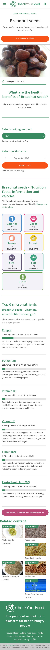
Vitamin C (8, 421)
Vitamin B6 (9, 391)
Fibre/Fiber (9, 452)
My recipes (37, 636)
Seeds (34, 13)
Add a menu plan (22, 636)
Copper (6, 330)
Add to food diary (25, 38)
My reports (19, 639)
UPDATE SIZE (25, 165)
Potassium (9, 360)
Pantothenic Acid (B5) (16, 482)
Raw (7, 136)
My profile (31, 639)
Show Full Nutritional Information (25, 512)
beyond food (12, 632)
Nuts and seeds (21, 13)
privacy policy (11, 645)
